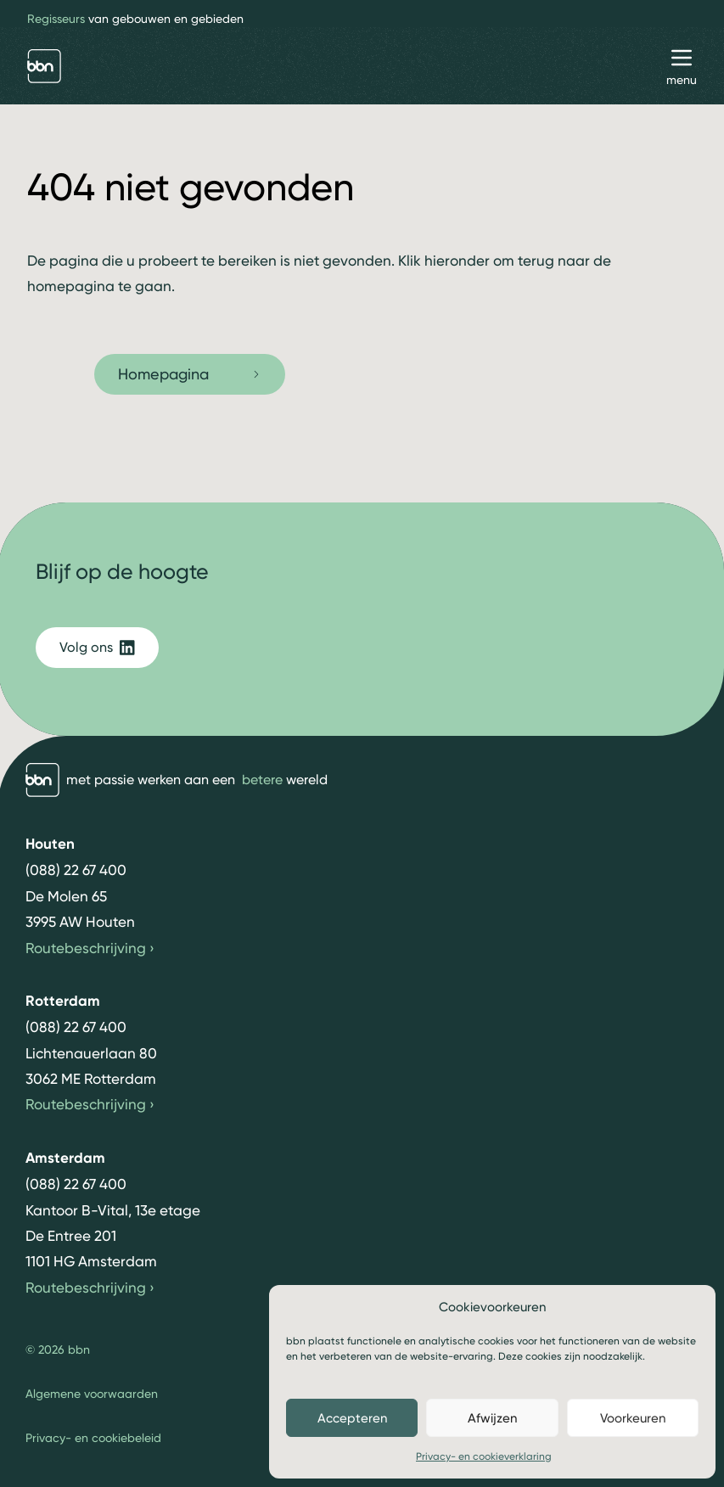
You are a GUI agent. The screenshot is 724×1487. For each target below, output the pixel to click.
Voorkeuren (632, 1418)
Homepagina (189, 374)
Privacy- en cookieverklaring (484, 1456)
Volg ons (97, 647)
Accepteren (352, 1418)
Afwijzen (492, 1418)
